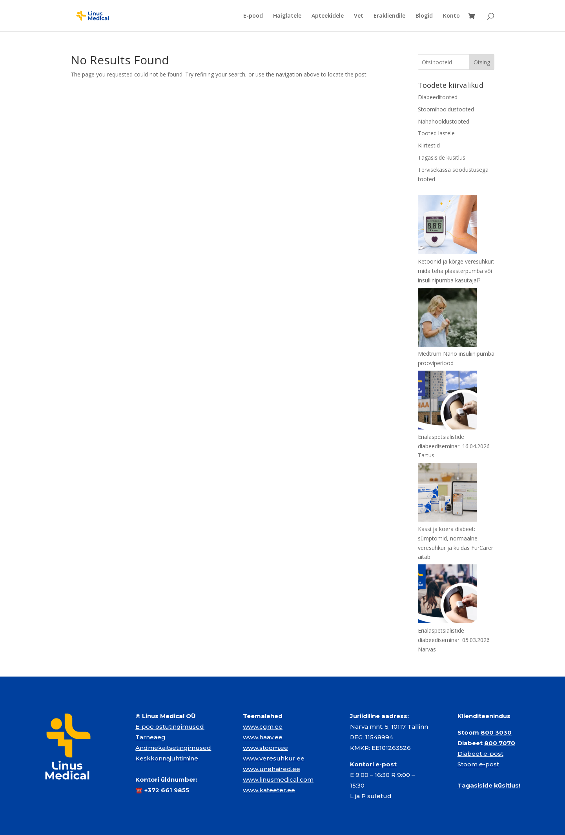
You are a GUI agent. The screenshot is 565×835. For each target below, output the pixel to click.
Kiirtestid (429, 145)
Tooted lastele (436, 133)
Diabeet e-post (480, 753)
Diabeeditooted (437, 97)
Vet (358, 16)
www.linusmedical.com (278, 779)
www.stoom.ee (265, 747)
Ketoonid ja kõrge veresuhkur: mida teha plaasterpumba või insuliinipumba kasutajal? (456, 271)
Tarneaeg (150, 737)
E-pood (253, 16)
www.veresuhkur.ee (273, 758)
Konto (451, 16)
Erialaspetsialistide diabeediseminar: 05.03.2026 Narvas (454, 640)
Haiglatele (287, 16)
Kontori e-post (373, 764)
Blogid (424, 16)
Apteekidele (328, 16)
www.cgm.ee (262, 726)
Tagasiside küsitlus (441, 157)
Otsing (482, 62)
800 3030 (496, 732)
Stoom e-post (478, 764)
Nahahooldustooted (443, 121)
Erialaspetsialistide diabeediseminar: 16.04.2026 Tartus (454, 446)
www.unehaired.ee (271, 769)
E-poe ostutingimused (169, 726)
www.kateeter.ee (269, 790)
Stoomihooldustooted (446, 109)
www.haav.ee (262, 737)
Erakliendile (389, 16)
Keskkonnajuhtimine (166, 758)
